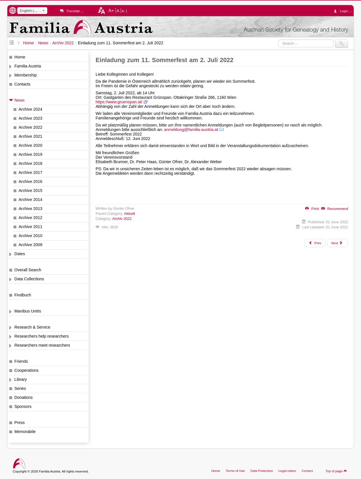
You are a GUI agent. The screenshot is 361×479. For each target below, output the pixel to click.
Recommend (334, 209)
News (19, 100)
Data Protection (261, 471)
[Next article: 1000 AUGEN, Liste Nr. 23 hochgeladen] (337, 243)
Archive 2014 (30, 199)
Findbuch (22, 295)
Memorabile (25, 431)
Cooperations (26, 370)
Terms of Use (235, 471)
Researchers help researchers (41, 336)
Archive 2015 (30, 190)
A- (123, 11)
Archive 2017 (30, 172)
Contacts (22, 84)
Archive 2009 (30, 244)
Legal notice (287, 471)
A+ (111, 10)
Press (19, 422)
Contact (307, 471)
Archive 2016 (30, 181)
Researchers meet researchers (42, 345)
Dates (19, 253)
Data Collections (29, 279)
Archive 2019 (30, 154)
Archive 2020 (30, 145)
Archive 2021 (30, 136)
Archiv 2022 (121, 218)
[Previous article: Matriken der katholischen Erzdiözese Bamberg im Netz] (314, 243)
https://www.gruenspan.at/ (119, 102)
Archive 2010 (30, 235)
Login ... (344, 11)
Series (20, 388)
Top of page (336, 471)
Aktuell (129, 213)
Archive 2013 (30, 208)
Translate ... (74, 11)
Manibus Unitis (27, 311)
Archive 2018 (30, 163)
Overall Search (27, 270)
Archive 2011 (30, 226)
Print (312, 209)
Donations (23, 397)
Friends (21, 361)
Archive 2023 (30, 118)
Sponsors (23, 406)
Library (20, 379)
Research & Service (32, 327)
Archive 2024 (30, 109)
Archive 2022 (30, 127)
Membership (25, 75)
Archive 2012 (30, 217)
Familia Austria (27, 66)
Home (19, 57)
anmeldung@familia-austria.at (191, 129)
